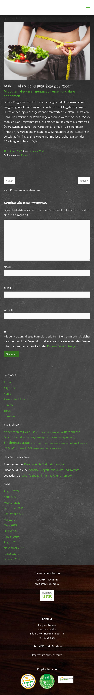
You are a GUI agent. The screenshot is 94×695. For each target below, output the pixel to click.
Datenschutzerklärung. (61, 346)
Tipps (7, 410)
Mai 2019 (9, 519)
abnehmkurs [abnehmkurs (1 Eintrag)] (41, 432)
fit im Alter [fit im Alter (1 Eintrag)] (37, 443)
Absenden (11, 354)
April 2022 (10, 497)
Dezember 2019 (14, 508)
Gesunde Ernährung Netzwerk (65, 679)
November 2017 (14, 548)
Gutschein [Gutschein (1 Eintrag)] (82, 443)
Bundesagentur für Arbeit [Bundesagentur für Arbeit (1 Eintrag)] (46, 437)
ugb (47, 595)
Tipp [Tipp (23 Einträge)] (28, 447)
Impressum (38, 655)
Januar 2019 (11, 536)
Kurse (24, 155)
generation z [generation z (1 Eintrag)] (47, 443)
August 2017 (11, 553)
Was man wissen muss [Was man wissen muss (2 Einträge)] (51, 448)
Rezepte (9, 405)
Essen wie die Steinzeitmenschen (45, 464)
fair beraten (28, 681)
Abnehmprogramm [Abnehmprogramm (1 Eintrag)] (55, 432)
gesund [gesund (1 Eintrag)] (57, 443)
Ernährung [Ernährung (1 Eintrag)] (70, 437)
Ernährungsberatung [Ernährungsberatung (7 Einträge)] (18, 442)
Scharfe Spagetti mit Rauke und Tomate (54, 470)
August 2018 (11, 542)
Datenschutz (54, 655)
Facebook (57, 646)
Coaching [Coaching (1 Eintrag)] (61, 437)
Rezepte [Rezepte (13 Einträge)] (10, 448)
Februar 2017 (12, 559)
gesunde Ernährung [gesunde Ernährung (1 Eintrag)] (69, 443)
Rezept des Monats (16, 399)
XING (42, 646)
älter (9, 180)
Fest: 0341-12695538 (47, 579)
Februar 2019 (12, 531)
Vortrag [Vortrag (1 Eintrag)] (36, 448)
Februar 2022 (12, 502)
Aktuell (8, 382)
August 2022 (11, 491)
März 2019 (10, 525)
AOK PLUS (47, 681)
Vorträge (9, 416)
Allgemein (10, 388)
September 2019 (14, 514)
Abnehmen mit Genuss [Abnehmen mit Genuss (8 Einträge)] (19, 432)
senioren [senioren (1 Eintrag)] (20, 448)
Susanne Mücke (38, 150)
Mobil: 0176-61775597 (47, 583)
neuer (83, 180)
